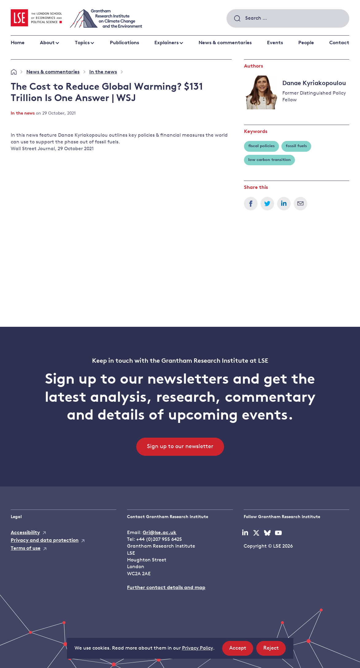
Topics (82, 43)
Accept (241, 650)
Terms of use (26, 548)
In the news (103, 72)
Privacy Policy (197, 648)
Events (275, 43)
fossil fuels (296, 146)
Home (18, 43)
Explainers (166, 43)
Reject (274, 650)
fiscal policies (261, 146)
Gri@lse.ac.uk (159, 532)
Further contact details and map (166, 587)
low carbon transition (269, 160)
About (47, 43)
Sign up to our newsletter (180, 447)
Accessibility (25, 532)
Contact (339, 43)
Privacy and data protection (45, 540)
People (306, 43)
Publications (124, 43)
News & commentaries (225, 43)
